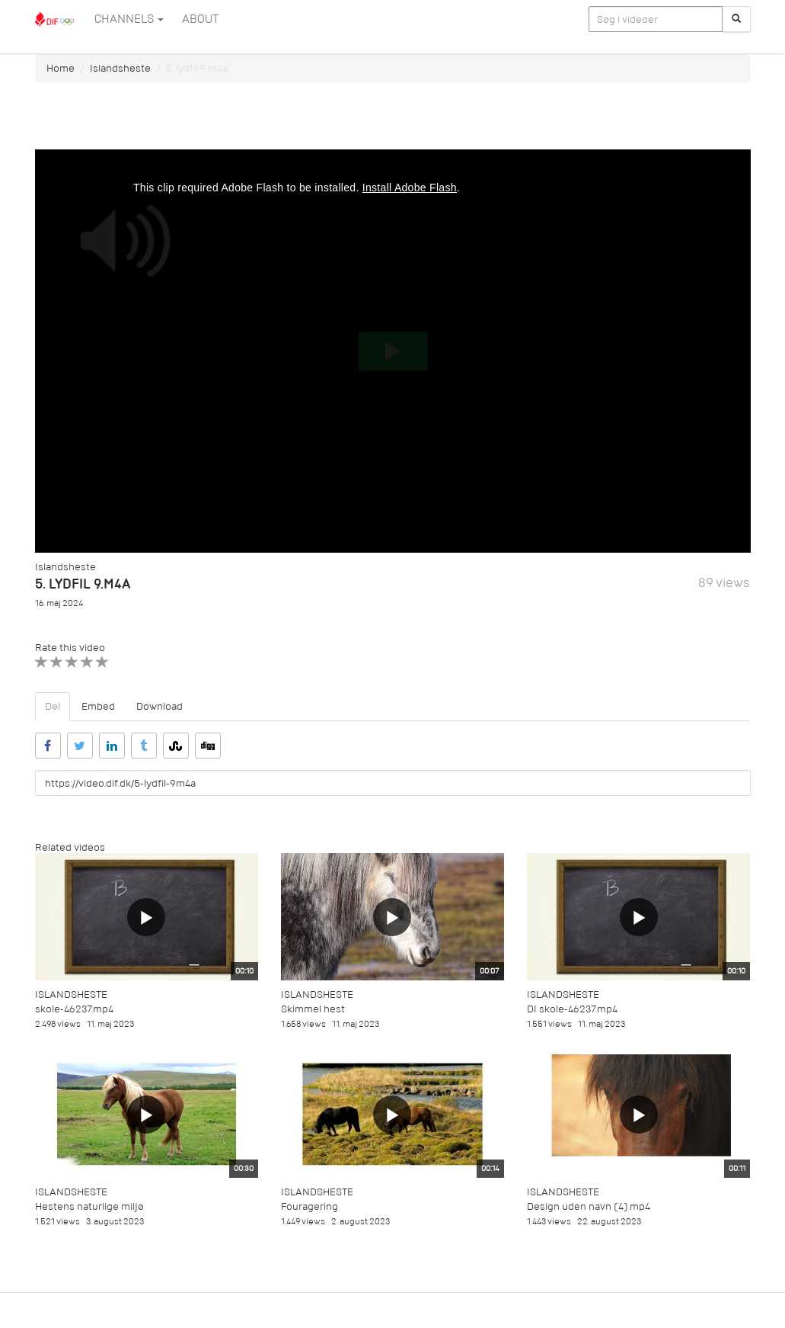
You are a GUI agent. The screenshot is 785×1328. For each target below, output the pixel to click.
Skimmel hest (313, 1009)
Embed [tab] (98, 706)
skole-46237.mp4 (74, 1009)
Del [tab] (52, 706)
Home (60, 68)
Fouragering (309, 1206)
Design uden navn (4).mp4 (588, 1206)
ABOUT (200, 19)
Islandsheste (120, 68)
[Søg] (736, 19)
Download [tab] (159, 706)
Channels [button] (129, 19)
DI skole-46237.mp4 (572, 1009)
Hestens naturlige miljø (89, 1206)
